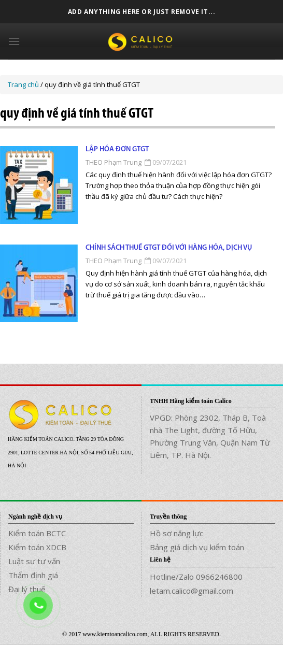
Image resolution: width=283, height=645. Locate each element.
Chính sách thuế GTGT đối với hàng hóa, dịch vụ (169, 248)
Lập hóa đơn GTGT (117, 149)
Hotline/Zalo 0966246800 (196, 576)
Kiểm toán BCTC (37, 533)
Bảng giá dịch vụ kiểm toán (197, 547)
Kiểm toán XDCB (37, 547)
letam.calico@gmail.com (191, 590)
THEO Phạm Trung (114, 162)
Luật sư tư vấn (34, 561)
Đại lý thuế (26, 589)
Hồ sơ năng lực (176, 533)
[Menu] (14, 41)
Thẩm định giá (33, 575)
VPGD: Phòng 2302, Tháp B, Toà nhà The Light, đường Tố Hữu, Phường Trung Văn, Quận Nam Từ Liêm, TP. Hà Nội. (210, 436)
